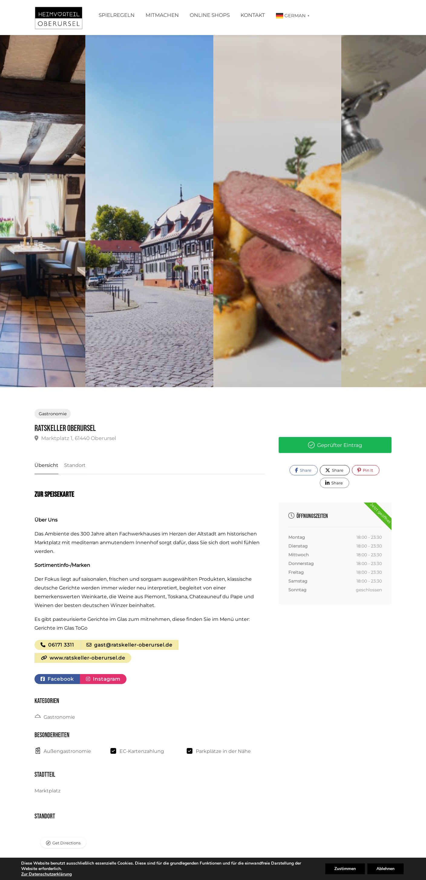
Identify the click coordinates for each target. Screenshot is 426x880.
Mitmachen (162, 15)
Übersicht (46, 465)
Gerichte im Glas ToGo (60, 628)
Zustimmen (345, 869)
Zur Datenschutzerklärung (46, 874)
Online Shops (210, 15)
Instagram (103, 679)
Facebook (57, 679)
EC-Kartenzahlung (142, 751)
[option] (277, 211)
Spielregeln (117, 15)
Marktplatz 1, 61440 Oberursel (75, 438)
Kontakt (253, 15)
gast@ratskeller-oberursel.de (129, 645)
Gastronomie (53, 413)
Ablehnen (385, 869)
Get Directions (66, 842)
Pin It (365, 470)
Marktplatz (47, 791)
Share (303, 470)
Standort (75, 465)
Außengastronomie (67, 751)
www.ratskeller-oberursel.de (83, 658)
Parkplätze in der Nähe (223, 751)
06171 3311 (57, 645)
